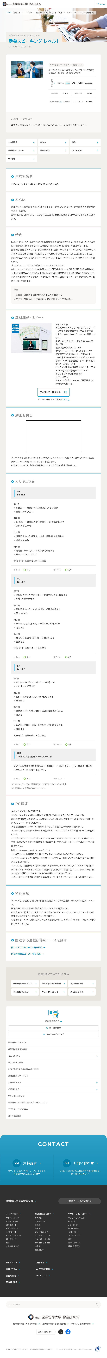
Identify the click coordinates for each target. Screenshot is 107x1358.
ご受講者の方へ (14, 1089)
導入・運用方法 (14, 1056)
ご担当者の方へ (14, 1082)
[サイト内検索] (96, 1304)
